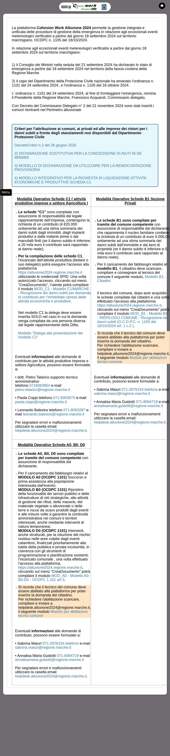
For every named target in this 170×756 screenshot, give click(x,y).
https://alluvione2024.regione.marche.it (50, 272)
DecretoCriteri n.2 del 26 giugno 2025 (45, 145)
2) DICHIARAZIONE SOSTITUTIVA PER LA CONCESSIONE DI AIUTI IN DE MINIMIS (78, 155)
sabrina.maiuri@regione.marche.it (122, 393)
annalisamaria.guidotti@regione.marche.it (128, 406)
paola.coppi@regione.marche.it (41, 402)
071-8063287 (74, 410)
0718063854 (40, 385)
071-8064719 (147, 402)
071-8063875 (64, 398)
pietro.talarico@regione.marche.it (42, 389)
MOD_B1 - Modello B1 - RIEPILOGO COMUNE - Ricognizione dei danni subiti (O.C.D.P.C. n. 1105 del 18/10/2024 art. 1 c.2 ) (132, 319)
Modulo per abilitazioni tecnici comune (132, 359)
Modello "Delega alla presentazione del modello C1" (50, 335)
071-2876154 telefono (140, 389)
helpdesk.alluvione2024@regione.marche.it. (51, 430)
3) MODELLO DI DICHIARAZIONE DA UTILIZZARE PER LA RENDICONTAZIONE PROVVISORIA (82, 168)
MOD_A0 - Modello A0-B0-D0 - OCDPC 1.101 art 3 (54, 578)
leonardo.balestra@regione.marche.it (53, 414)
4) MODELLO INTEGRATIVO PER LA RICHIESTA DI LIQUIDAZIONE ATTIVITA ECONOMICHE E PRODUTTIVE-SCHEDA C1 (80, 180)
